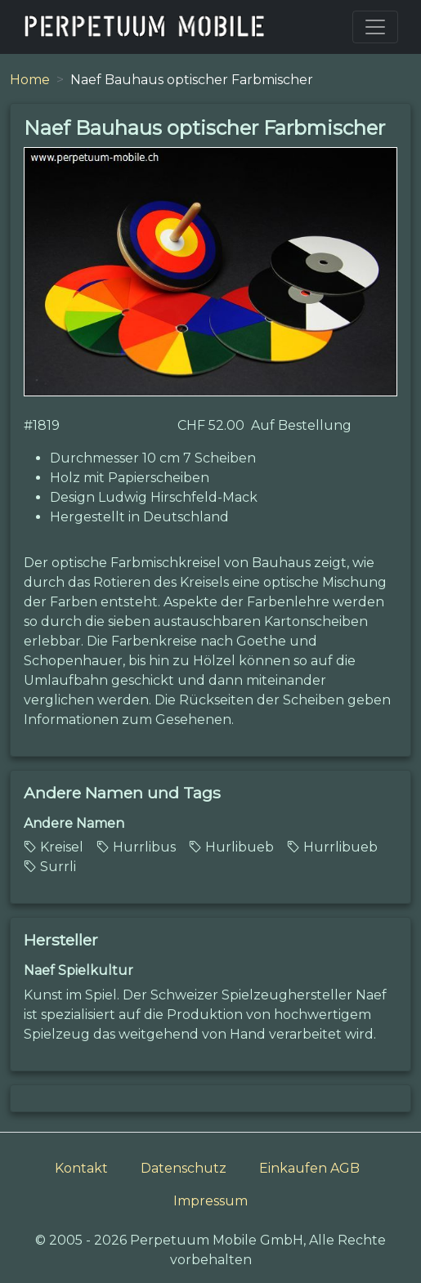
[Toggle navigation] (375, 27)
